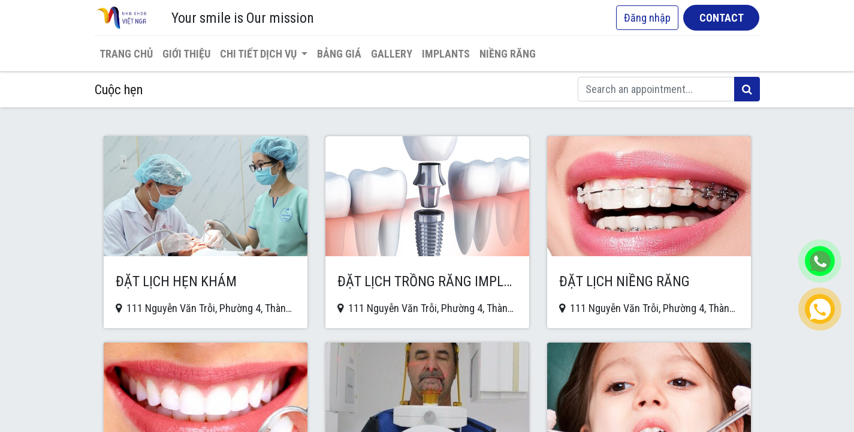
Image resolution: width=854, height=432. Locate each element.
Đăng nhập (647, 17)
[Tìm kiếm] (747, 89)
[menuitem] (126, 54)
